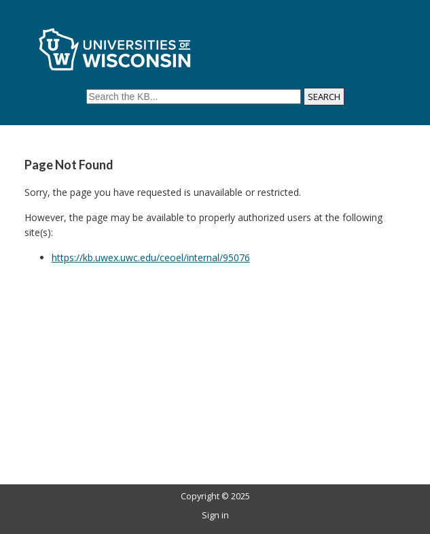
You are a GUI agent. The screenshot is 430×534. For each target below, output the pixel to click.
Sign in (215, 515)
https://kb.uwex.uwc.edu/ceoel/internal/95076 (151, 257)
